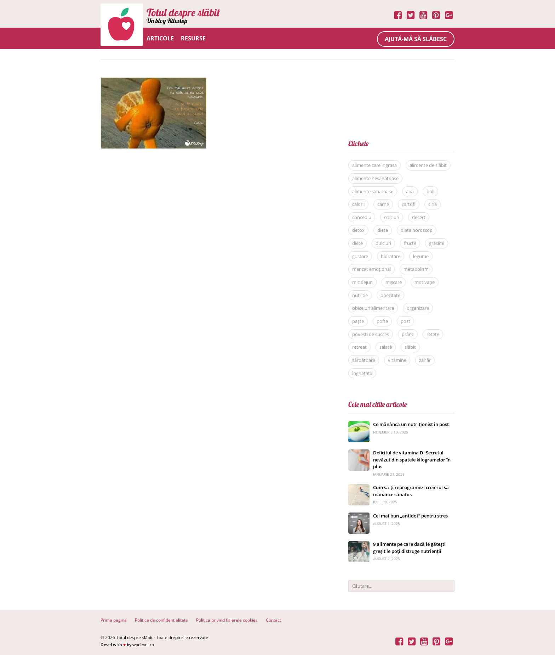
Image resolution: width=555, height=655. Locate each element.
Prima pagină (114, 620)
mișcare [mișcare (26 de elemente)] (393, 282)
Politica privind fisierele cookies (227, 620)
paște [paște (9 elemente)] (358, 321)
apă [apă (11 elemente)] (410, 191)
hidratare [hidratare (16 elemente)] (390, 256)
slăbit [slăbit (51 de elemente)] (410, 347)
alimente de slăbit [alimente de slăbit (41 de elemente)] (428, 165)
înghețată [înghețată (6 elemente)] (362, 373)
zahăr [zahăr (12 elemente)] (425, 360)
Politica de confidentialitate (161, 620)
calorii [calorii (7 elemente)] (358, 204)
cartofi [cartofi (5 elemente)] (409, 204)
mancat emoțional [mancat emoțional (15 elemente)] (371, 269)
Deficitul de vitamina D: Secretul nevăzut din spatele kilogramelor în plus (412, 459)
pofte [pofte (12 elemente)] (382, 321)
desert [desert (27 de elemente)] (418, 217)
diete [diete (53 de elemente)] (357, 243)
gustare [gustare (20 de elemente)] (360, 256)
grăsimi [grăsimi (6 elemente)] (436, 243)
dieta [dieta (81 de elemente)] (382, 230)
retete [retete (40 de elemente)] (433, 334)
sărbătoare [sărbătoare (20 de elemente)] (363, 360)
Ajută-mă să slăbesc (416, 39)
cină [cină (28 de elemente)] (432, 204)
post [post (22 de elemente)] (405, 321)
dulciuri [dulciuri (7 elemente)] (383, 243)
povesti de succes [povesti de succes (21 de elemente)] (370, 334)
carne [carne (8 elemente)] (383, 204)
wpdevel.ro (143, 645)
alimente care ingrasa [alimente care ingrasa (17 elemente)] (374, 165)
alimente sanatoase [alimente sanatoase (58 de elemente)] (372, 191)
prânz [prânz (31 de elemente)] (408, 334)
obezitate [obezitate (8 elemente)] (390, 295)
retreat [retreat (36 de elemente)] (359, 347)
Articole (160, 38)
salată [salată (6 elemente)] (385, 347)
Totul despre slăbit (183, 12)
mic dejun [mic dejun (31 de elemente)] (362, 282)
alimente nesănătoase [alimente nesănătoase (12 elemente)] (375, 178)
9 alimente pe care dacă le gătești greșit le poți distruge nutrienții (409, 547)
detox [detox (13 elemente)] (358, 230)
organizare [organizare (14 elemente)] (418, 308)
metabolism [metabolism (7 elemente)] (416, 269)
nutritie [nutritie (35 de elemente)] (360, 295)
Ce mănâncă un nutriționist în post (411, 424)
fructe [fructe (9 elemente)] (410, 243)
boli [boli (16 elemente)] (430, 191)
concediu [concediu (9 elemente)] (361, 217)
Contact (273, 620)
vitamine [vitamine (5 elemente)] (397, 360)
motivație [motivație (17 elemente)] (424, 282)
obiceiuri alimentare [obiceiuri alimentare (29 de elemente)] (373, 308)
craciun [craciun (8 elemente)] (391, 217)
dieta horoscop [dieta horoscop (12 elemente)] (417, 230)
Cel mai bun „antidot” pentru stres (410, 516)
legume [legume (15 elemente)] (421, 256)
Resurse (193, 38)
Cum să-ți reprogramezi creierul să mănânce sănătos (411, 491)
